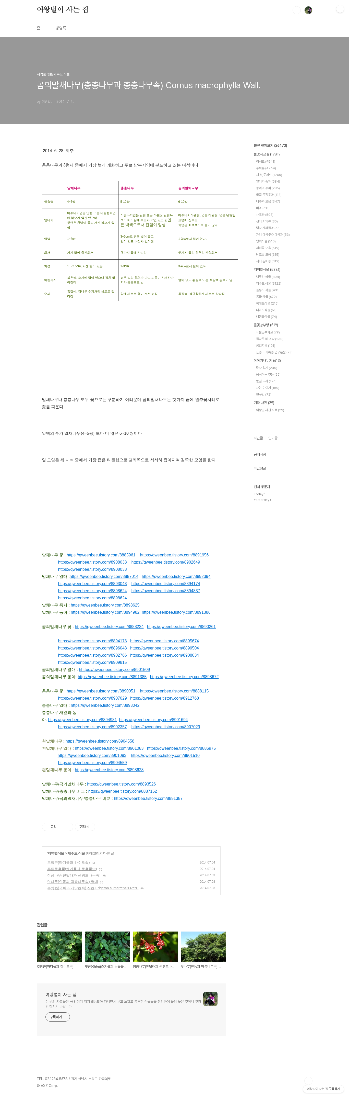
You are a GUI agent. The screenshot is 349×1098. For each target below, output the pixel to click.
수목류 (266, 168)
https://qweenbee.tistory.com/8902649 (165, 562)
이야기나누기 (267, 360)
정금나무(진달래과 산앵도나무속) (74, 875)
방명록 (61, 28)
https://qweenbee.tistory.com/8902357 (92, 727)
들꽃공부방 (266, 325)
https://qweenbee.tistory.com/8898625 (105, 605)
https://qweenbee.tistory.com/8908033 (92, 562)
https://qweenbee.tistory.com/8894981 (82, 720)
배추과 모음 (268, 201)
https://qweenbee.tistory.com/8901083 (109, 748)
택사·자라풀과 (268, 228)
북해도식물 (267, 303)
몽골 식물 (266, 297)
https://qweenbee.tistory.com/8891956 (174, 555)
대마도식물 (266, 310)
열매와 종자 (268, 181)
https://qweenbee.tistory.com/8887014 (104, 576)
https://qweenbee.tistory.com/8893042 (105, 705)
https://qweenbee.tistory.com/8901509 (115, 669)
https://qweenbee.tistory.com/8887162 (122, 791)
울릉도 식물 (268, 290)
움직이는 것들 (268, 374)
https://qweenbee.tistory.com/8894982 (105, 612)
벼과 (263, 208)
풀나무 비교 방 (269, 339)
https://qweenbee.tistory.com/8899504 (164, 648)
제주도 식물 (76, 853)
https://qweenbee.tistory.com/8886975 (181, 748)
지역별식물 (55, 853)
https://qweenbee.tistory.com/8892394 (176, 576)
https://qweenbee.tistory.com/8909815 (92, 662)
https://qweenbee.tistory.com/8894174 (165, 583)
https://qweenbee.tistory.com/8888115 (174, 691)
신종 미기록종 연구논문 (274, 352)
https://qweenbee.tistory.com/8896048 (92, 648)
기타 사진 (264, 403)
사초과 (264, 215)
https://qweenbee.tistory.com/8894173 (92, 641)
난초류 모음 (267, 254)
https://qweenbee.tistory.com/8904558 (100, 741)
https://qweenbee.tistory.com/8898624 (92, 591)
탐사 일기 (266, 368)
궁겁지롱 (265, 346)
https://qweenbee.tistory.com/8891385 (112, 677)
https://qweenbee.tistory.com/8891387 (148, 798)
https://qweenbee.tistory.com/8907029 (92, 698)
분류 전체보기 (270, 145)
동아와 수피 (268, 188)
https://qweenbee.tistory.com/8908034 (164, 655)
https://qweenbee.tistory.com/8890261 (181, 626)
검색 (296, 10)
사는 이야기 (267, 388)
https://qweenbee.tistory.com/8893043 (92, 583)
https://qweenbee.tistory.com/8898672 (184, 677)
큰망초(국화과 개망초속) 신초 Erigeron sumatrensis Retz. (93, 888)
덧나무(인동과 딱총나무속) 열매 (72, 882)
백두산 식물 (268, 277)
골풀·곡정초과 (269, 195)
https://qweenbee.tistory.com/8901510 (165, 755)
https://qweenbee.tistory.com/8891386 (176, 612)
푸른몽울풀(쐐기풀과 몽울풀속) (72, 869)
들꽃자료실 (268, 154)
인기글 (273, 438)
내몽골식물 (266, 317)
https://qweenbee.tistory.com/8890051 (101, 691)
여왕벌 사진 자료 (270, 410)
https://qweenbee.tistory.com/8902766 (92, 655)
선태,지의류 (267, 221)
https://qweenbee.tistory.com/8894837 (165, 591)
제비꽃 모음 (267, 248)
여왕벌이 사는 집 (63, 10)
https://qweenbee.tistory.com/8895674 (164, 641)
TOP (308, 1081)
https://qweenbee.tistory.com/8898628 (109, 770)
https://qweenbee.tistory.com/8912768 (164, 698)
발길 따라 (266, 381)
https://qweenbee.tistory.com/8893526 (121, 784)
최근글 (258, 438)
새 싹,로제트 (269, 175)
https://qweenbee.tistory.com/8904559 (92, 762)
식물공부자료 (268, 332)
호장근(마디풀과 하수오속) (68, 862)
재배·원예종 (267, 261)
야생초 (265, 161)
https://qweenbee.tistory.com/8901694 (153, 720)
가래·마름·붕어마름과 (273, 235)
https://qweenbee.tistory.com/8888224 (109, 626)
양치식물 (266, 241)
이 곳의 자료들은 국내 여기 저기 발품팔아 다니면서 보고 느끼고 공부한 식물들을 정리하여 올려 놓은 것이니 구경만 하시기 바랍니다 (123, 1004)
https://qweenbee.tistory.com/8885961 (101, 555)
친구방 (263, 394)
